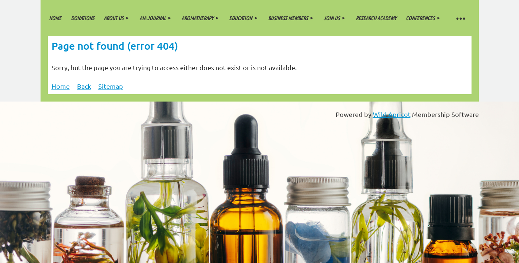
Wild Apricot (392, 114)
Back (84, 86)
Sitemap (110, 86)
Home (60, 86)
